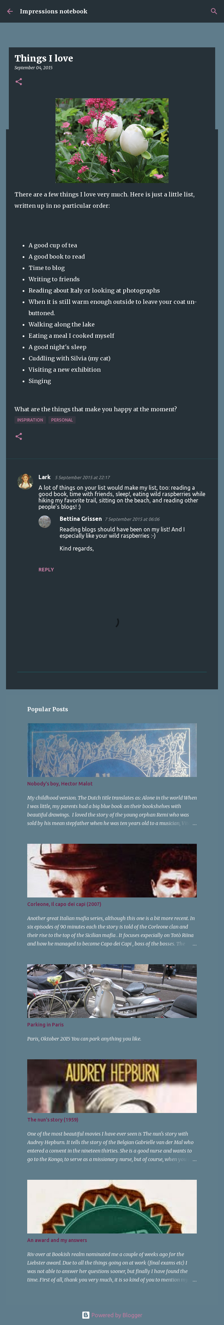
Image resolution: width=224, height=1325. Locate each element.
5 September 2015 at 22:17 (82, 477)
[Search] (214, 11)
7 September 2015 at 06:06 (132, 519)
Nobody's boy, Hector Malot (60, 784)
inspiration (30, 420)
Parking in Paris (45, 1024)
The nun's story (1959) (52, 1120)
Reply (46, 569)
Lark (45, 477)
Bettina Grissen (81, 519)
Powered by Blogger (112, 1315)
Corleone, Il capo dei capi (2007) (64, 904)
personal (62, 420)
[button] (18, 82)
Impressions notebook (54, 11)
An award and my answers (57, 1240)
